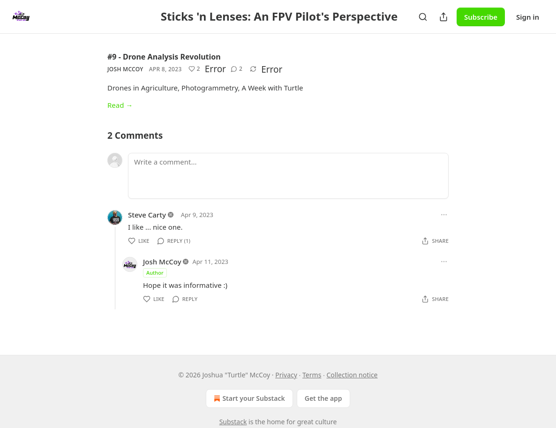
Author (155, 272)
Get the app (323, 398)
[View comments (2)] (236, 69)
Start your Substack (248, 398)
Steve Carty (147, 214)
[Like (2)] (194, 69)
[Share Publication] (443, 17)
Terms (311, 374)
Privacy (286, 374)
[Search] (422, 17)
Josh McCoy (125, 69)
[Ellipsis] (443, 214)
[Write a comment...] (288, 176)
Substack (233, 421)
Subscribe (480, 17)
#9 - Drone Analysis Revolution (164, 57)
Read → (120, 105)
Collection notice (352, 374)
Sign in (527, 17)
